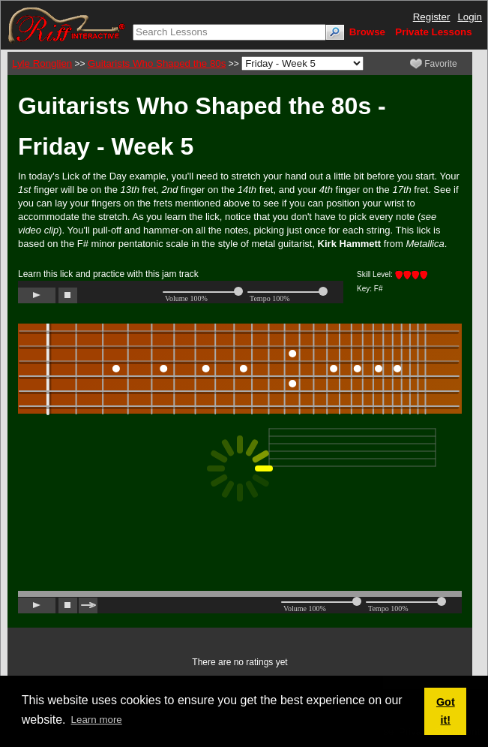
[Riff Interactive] (66, 24)
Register (432, 17)
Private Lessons (433, 32)
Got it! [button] (445, 711)
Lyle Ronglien (42, 63)
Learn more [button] (96, 719)
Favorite (433, 64)
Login (469, 17)
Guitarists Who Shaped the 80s (157, 63)
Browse (367, 32)
